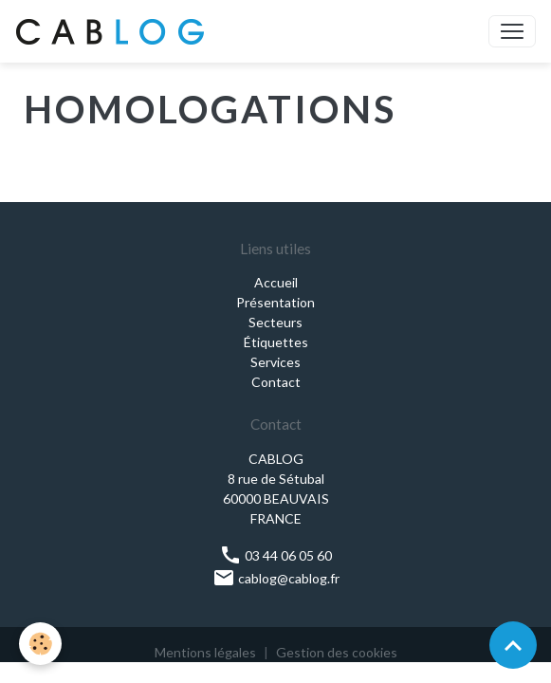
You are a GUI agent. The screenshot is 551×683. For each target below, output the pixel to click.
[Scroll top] (513, 645)
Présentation (275, 302)
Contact (276, 382)
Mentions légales (205, 652)
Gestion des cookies (336, 652)
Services (275, 362)
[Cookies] (40, 643)
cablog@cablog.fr (276, 578)
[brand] (113, 31)
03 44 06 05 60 (275, 555)
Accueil (276, 282)
